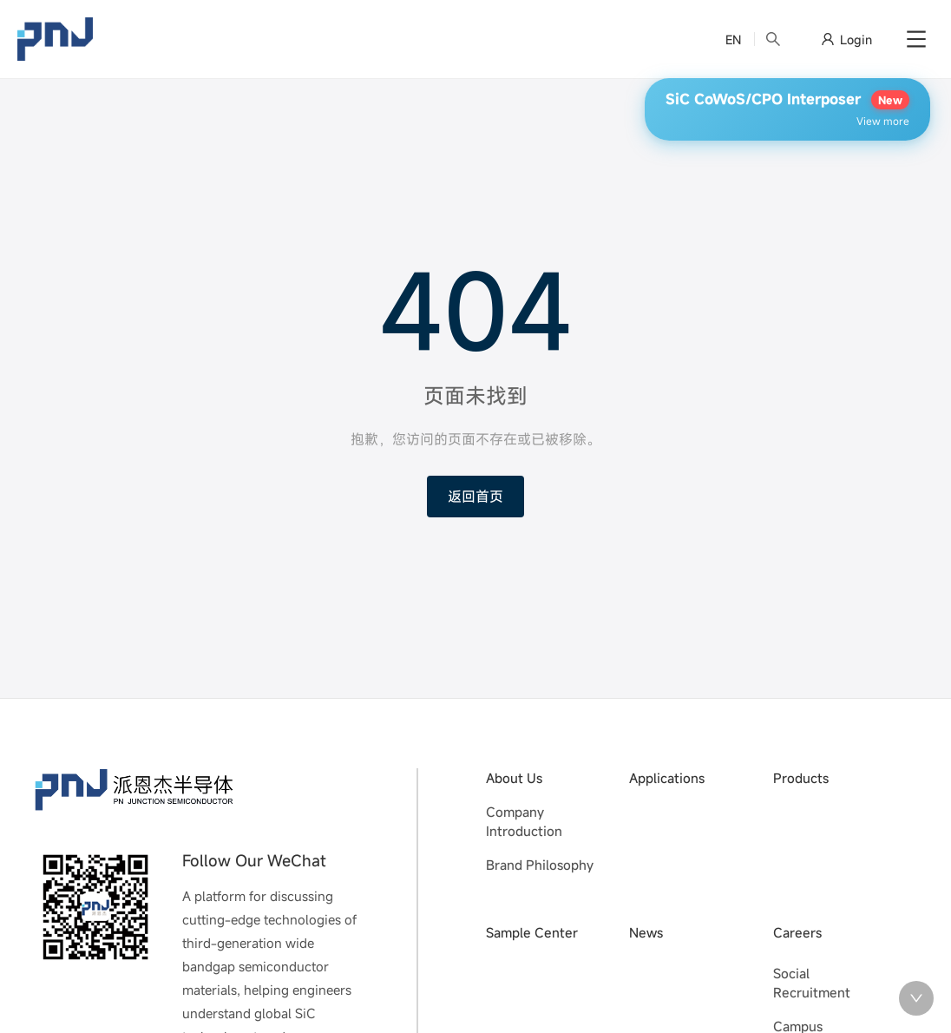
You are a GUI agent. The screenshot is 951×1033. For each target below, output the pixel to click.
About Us (514, 777)
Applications (667, 777)
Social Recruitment (811, 983)
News (646, 932)
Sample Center (532, 932)
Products (801, 777)
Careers (797, 932)
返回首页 (475, 496)
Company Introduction (524, 821)
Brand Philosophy (540, 864)
